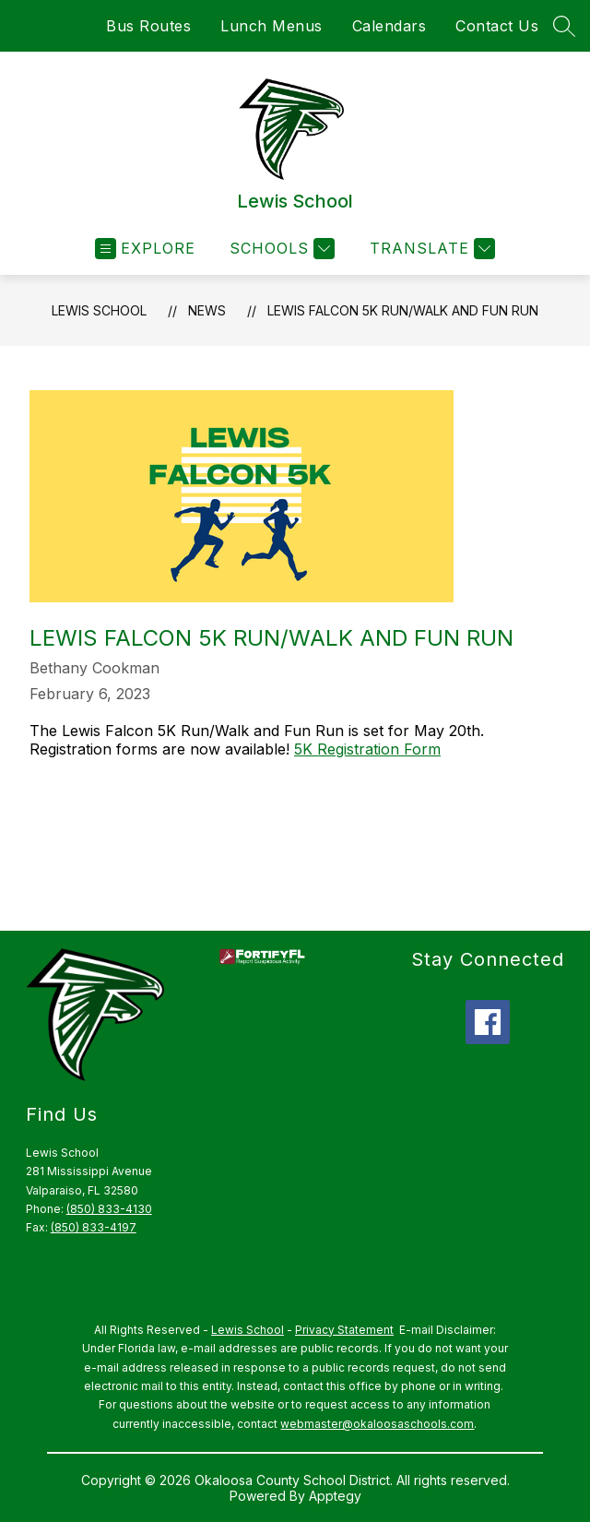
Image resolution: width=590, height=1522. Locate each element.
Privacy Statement (344, 1330)
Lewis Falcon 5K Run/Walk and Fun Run (402, 310)
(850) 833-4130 (109, 1209)
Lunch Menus (271, 26)
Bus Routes (148, 26)
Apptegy (335, 1496)
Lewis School (99, 310)
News (207, 310)
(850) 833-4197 (93, 1227)
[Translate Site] (430, 248)
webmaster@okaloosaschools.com (377, 1424)
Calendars (389, 26)
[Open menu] (145, 248)
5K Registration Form (367, 749)
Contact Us (496, 26)
